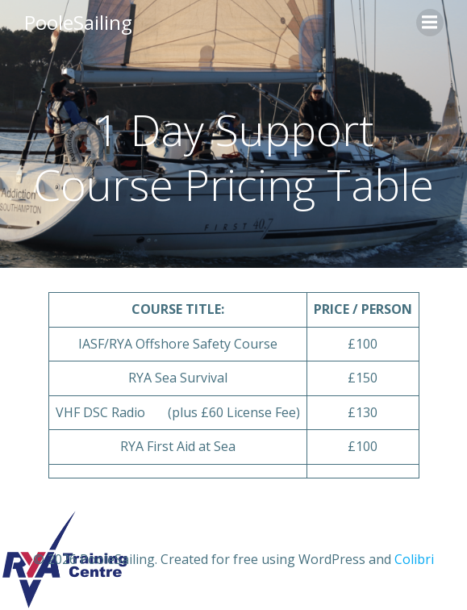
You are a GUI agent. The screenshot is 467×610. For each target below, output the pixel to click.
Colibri (414, 559)
